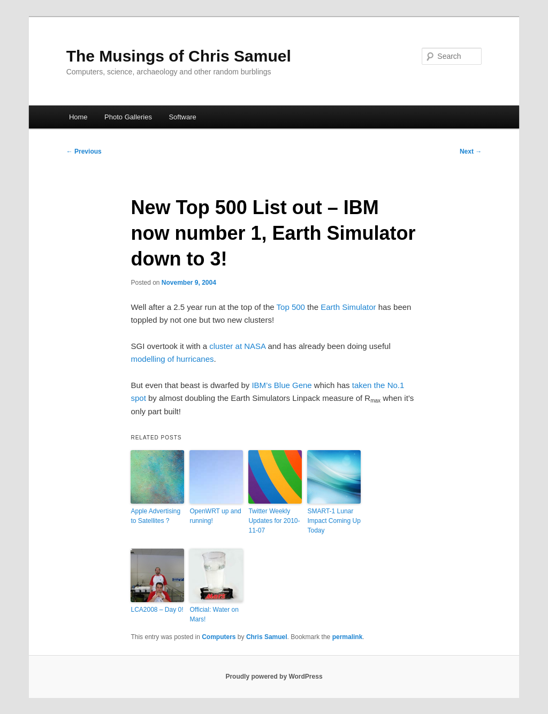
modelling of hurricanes (172, 358)
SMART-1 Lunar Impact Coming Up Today (333, 520)
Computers (218, 637)
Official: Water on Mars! (213, 614)
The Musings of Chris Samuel (178, 56)
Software (182, 117)
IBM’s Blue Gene (281, 385)
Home (78, 117)
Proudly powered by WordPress (273, 676)
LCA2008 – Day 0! (157, 609)
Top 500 (291, 307)
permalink (347, 637)
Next (471, 151)
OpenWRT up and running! (215, 516)
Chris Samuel (266, 637)
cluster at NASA (237, 346)
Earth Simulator (348, 307)
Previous (84, 151)
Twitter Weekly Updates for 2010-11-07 (274, 520)
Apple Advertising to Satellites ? (155, 516)
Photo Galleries (128, 117)
